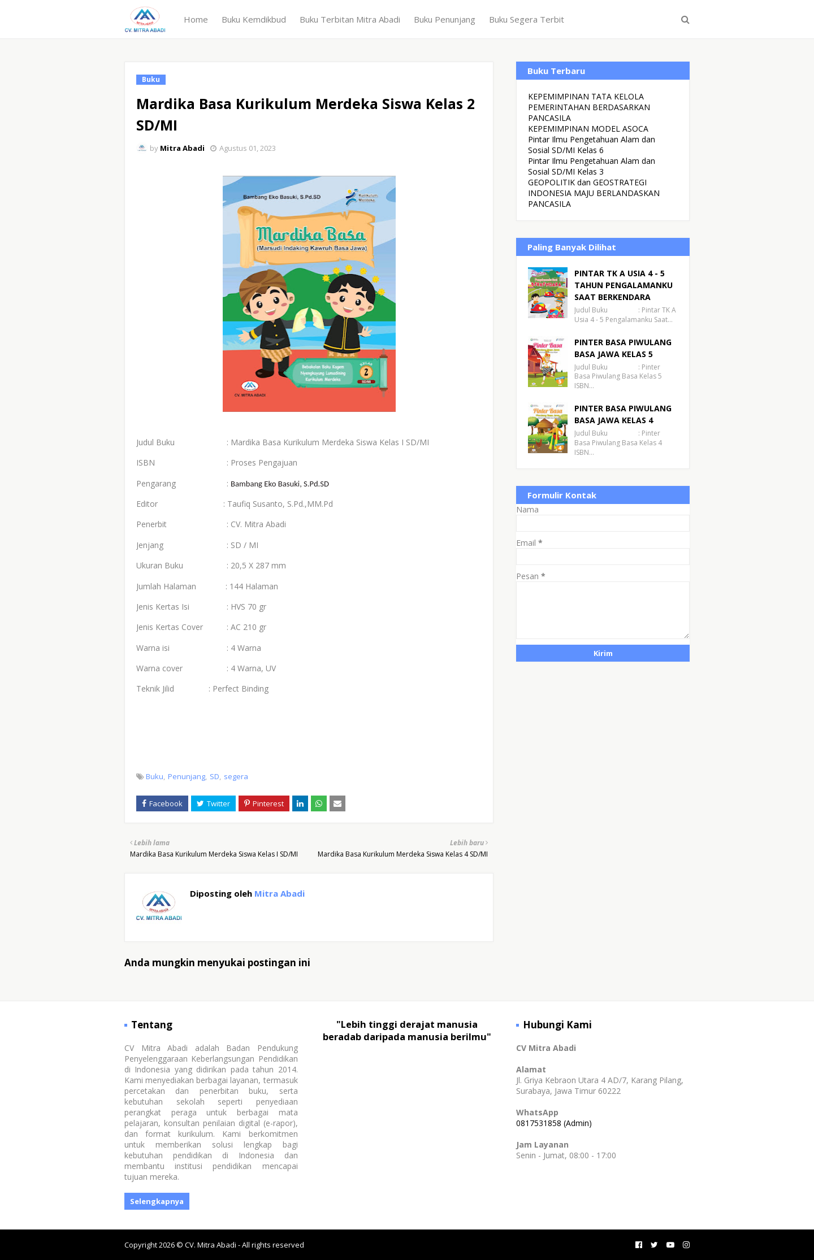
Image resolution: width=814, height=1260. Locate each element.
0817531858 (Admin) (554, 1123)
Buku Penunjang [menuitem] (444, 19)
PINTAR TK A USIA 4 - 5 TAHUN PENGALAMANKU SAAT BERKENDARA (623, 285)
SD (214, 776)
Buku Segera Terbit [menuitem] (526, 19)
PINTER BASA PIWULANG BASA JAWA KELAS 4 (623, 414)
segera (236, 776)
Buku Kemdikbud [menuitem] (254, 19)
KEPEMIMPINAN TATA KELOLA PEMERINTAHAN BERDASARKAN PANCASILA (589, 107)
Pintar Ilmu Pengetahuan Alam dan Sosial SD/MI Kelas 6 (591, 144)
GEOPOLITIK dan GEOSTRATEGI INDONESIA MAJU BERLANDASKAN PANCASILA (594, 193)
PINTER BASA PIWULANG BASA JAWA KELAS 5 (623, 348)
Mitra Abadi (182, 148)
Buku (154, 776)
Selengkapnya (157, 1201)
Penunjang (186, 776)
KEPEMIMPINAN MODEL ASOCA (588, 128)
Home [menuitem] (196, 19)
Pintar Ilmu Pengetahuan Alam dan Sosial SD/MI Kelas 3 (591, 166)
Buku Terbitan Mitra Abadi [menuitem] (350, 19)
